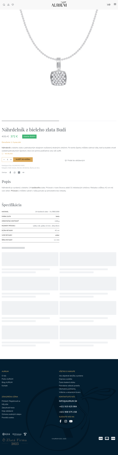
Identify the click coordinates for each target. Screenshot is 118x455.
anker (57, 235)
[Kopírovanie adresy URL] (23, 172)
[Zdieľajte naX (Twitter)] (19, 172)
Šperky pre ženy (35, 168)
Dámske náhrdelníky (23, 168)
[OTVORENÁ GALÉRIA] (59, 61)
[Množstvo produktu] (7, 159)
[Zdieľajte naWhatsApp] (15, 172)
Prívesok (14, 191)
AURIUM (56, 439)
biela (57, 216)
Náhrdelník (6, 147)
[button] (66, 160)
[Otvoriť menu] (115, 4)
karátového (36, 187)
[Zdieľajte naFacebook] (10, 172)
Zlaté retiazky (12, 168)
